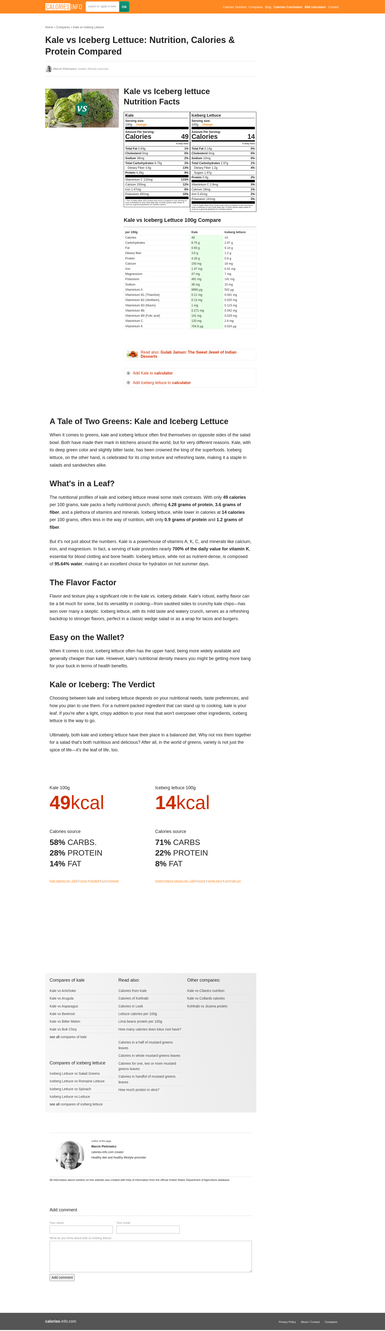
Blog (268, 7)
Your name (57, 1223)
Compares (255, 7)
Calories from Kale (132, 991)
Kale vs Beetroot (62, 1014)
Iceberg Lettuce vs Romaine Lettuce (77, 1081)
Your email (123, 1223)
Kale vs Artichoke (63, 991)
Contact (333, 7)
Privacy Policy (287, 1321)
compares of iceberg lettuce (81, 1104)
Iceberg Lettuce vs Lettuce (70, 1097)
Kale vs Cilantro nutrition (205, 991)
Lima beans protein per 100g (140, 1021)
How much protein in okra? (138, 1090)
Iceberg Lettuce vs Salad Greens (75, 1073)
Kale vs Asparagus (64, 1006)
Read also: (188, 354)
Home (49, 27)
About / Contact (310, 1321)
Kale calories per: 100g (64, 880)
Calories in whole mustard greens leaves (149, 1056)
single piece (215, 880)
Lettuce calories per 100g (137, 1014)
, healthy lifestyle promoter (81, 68)
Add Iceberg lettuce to (162, 383)
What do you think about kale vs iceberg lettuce (80, 1238)
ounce (83, 880)
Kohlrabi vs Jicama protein (207, 1006)
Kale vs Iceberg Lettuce (88, 27)
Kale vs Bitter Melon (65, 1021)
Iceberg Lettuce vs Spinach (70, 1089)
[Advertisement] (82, 180)
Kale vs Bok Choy (63, 1029)
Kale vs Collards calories (206, 998)
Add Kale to (153, 373)
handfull (94, 880)
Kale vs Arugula (61, 998)
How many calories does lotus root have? (149, 1029)
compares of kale (73, 1037)
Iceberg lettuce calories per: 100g (175, 880)
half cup (236, 880)
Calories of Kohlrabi (133, 998)
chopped (113, 880)
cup (104, 880)
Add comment (62, 1277)
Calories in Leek (130, 1006)
